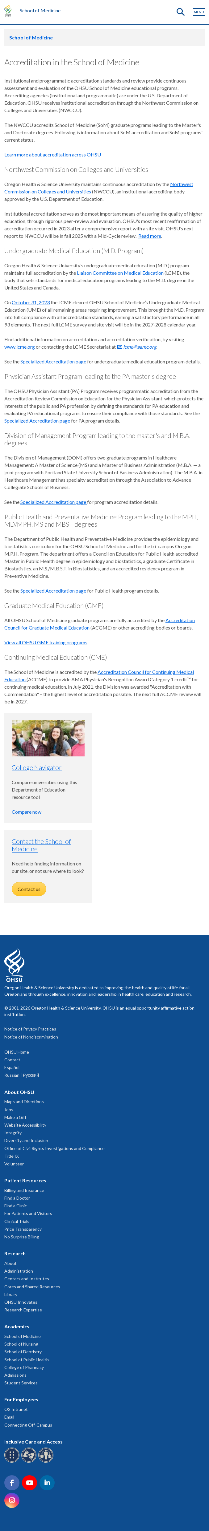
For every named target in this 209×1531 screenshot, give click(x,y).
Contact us (29, 889)
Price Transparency (23, 1229)
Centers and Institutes (26, 1278)
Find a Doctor (17, 1198)
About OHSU (19, 1092)
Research (15, 1253)
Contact (12, 1059)
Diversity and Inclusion (26, 1140)
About (10, 1263)
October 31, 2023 (31, 302)
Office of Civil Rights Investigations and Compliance (54, 1148)
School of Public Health (26, 1359)
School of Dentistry (23, 1351)
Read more (149, 236)
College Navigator (37, 767)
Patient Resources (25, 1180)
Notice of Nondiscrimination (31, 1036)
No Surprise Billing (21, 1236)
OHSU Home (16, 1052)
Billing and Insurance (24, 1190)
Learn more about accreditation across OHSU (52, 154)
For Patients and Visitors (28, 1213)
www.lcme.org (19, 347)
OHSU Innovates (20, 1302)
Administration (18, 1271)
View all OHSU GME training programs (45, 642)
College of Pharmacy (24, 1367)
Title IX (11, 1156)
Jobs (8, 1109)
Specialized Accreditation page (53, 361)
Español (11, 1067)
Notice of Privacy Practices (30, 1028)
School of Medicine (40, 10)
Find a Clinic (15, 1205)
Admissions (15, 1375)
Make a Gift (15, 1117)
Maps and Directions (24, 1101)
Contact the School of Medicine (41, 845)
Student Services (21, 1382)
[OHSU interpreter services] (46, 1461)
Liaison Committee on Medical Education (120, 273)
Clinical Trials (16, 1221)
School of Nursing (21, 1344)
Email (9, 1417)
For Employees (21, 1399)
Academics (16, 1326)
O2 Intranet (16, 1409)
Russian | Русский (21, 1075)
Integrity (13, 1132)
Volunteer (14, 1163)
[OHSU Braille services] (12, 1461)
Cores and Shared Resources (32, 1286)
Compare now (26, 812)
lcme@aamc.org (139, 347)
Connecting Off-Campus (28, 1425)
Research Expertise (23, 1309)
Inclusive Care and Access (33, 1441)
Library (10, 1294)
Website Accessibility (25, 1125)
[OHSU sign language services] (29, 1461)
